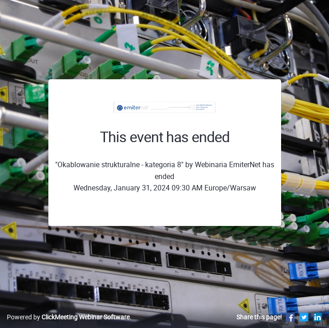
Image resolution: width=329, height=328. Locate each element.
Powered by (68, 317)
